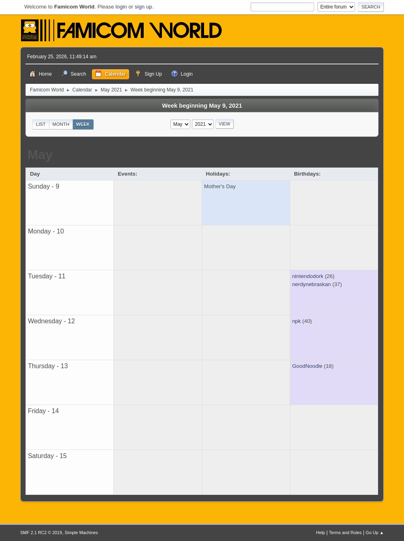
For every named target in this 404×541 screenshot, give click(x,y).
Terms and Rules (345, 532)
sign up (143, 7)
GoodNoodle (307, 366)
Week (83, 124)
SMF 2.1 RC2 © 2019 (41, 532)
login (121, 7)
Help (320, 532)
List (41, 124)
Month (61, 124)
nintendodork (307, 276)
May (40, 154)
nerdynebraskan (311, 284)
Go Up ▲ (375, 532)
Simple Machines (81, 532)
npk (296, 321)
